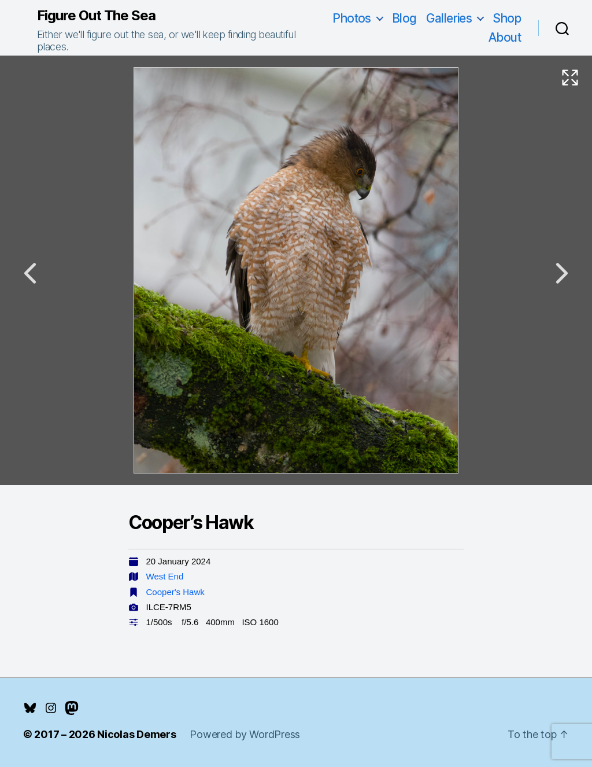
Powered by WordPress (245, 734)
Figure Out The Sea (96, 16)
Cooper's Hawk (175, 592)
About (505, 37)
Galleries (449, 18)
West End (165, 576)
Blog (404, 18)
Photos (351, 18)
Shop (507, 18)
